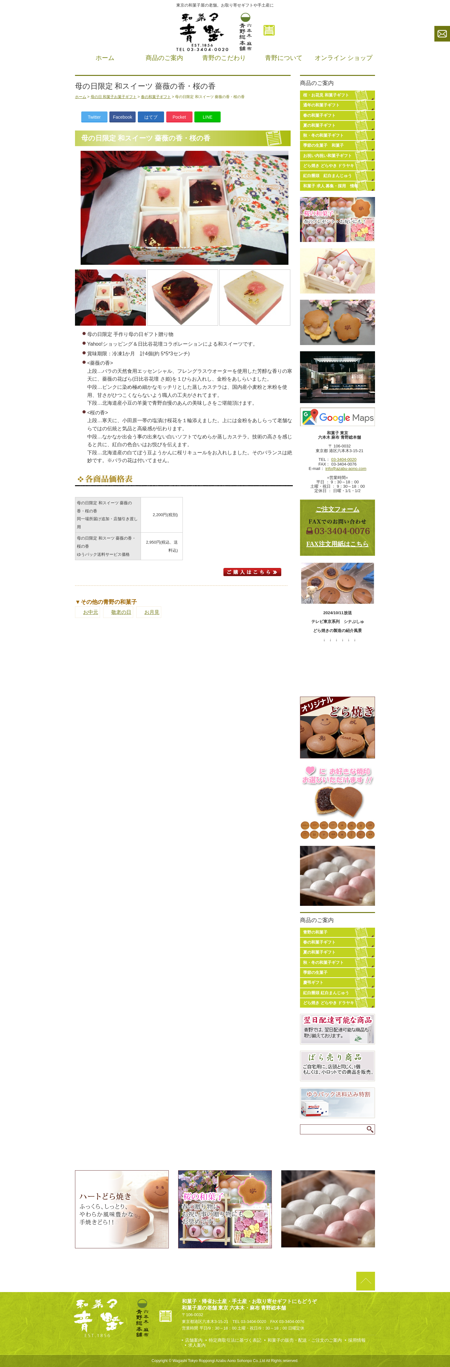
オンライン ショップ (343, 57)
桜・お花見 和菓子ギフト (326, 95)
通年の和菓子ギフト (321, 105)
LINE (207, 117)
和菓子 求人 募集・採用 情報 (330, 186)
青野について (283, 57)
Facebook (122, 117)
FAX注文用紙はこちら (337, 543)
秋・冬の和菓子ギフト (323, 135)
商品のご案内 (164, 57)
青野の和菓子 (315, 932)
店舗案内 (193, 1340)
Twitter (94, 117)
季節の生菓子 (315, 972)
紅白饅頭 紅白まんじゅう (327, 175)
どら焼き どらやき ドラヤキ (328, 165)
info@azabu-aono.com (345, 468)
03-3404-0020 (344, 459)
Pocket (179, 117)
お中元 (90, 612)
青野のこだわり (224, 57)
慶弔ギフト (313, 982)
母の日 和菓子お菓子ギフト (114, 97)
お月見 (151, 612)
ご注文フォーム (337, 509)
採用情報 (357, 1340)
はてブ (151, 117)
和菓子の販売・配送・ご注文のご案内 (305, 1340)
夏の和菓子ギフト (319, 125)
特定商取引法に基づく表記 (235, 1340)
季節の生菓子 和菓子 (323, 145)
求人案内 (197, 1345)
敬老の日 (121, 612)
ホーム (105, 57)
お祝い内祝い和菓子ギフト (327, 155)
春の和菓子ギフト (156, 97)
